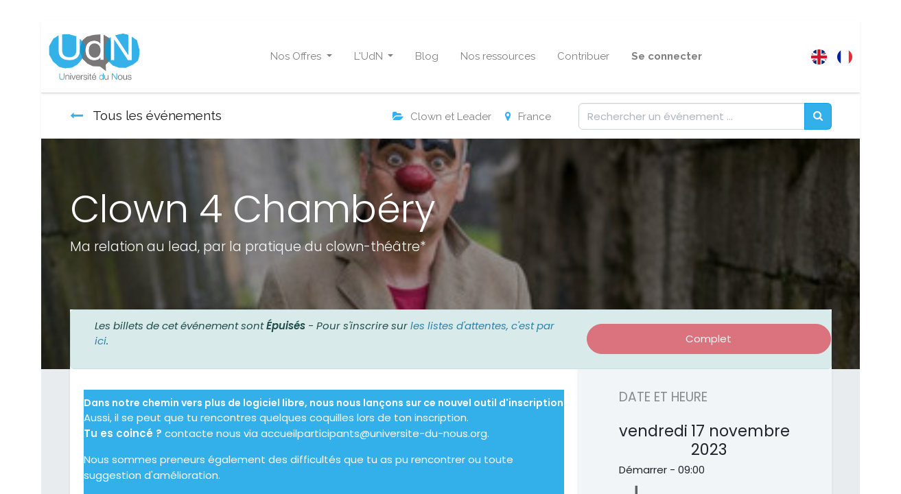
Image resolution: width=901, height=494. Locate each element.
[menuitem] (426, 56)
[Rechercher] (818, 116)
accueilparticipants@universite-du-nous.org (374, 433)
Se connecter (666, 56)
